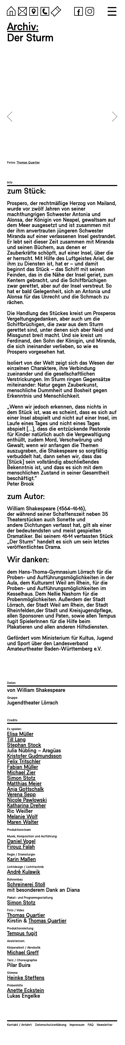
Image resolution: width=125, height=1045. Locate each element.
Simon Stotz (21, 777)
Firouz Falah (21, 846)
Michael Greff (23, 952)
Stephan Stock (24, 744)
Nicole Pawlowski (27, 799)
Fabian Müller (22, 766)
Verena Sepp (21, 794)
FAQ (91, 1025)
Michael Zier (21, 772)
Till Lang (16, 739)
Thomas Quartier (26, 914)
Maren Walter (22, 821)
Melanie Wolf (22, 816)
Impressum (77, 1025)
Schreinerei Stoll (26, 884)
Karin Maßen (21, 858)
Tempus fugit (22, 933)
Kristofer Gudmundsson (34, 755)
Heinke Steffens (25, 977)
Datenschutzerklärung (50, 1025)
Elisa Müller (20, 733)
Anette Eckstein (25, 990)
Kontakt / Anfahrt (19, 1025)
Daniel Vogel (21, 841)
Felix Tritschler (23, 761)
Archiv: (23, 25)
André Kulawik (23, 871)
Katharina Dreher (26, 805)
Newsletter (104, 1025)
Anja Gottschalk (25, 788)
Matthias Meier (24, 783)
